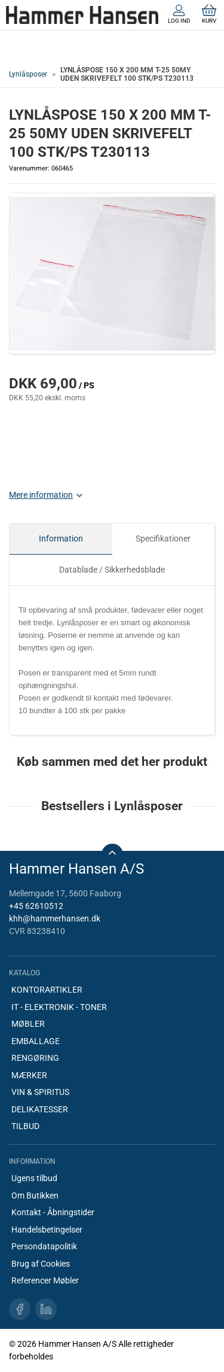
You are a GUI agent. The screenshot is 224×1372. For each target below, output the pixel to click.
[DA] (82, 15)
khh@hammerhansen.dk (54, 918)
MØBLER (28, 1024)
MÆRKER (29, 1075)
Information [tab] (61, 538)
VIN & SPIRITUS (40, 1092)
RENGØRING (35, 1058)
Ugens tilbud (34, 1178)
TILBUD (25, 1126)
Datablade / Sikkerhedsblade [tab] (112, 569)
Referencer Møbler (45, 1280)
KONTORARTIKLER (46, 989)
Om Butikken (35, 1195)
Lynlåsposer (28, 74)
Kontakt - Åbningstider (52, 1212)
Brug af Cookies (40, 1263)
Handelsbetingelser (46, 1229)
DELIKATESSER (39, 1109)
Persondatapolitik (44, 1246)
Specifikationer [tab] (163, 538)
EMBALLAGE (35, 1041)
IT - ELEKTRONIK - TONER (59, 1007)
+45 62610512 (36, 906)
